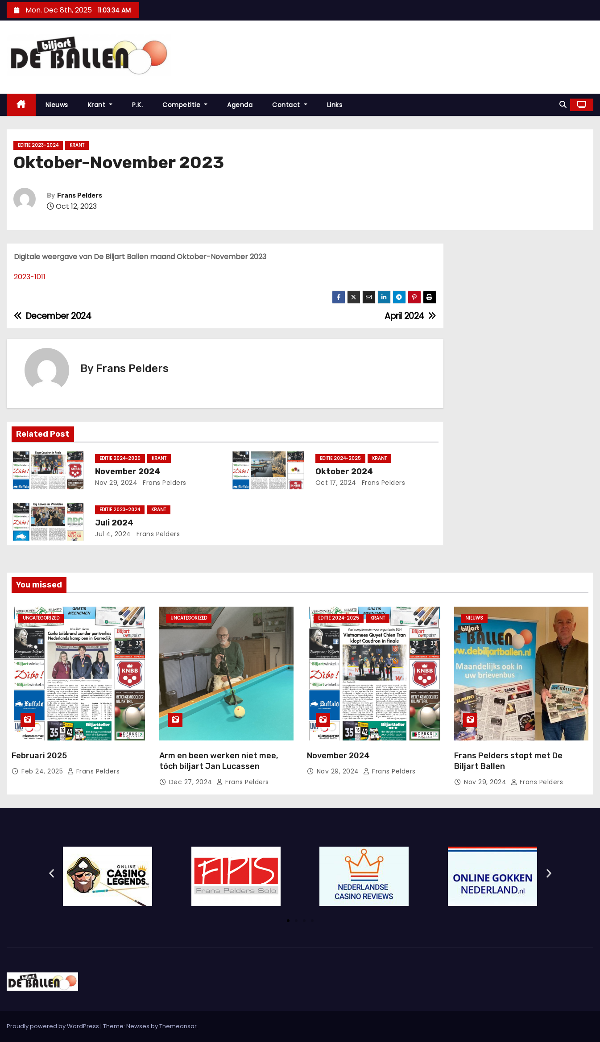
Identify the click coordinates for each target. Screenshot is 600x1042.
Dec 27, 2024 (192, 781)
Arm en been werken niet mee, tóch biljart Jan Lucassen (218, 761)
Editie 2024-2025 (120, 458)
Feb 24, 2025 (43, 771)
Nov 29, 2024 (116, 482)
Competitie (184, 104)
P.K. (137, 104)
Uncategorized (41, 618)
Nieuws (57, 104)
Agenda (239, 104)
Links (335, 104)
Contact (289, 104)
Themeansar (178, 1026)
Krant (100, 104)
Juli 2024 (114, 523)
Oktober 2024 (344, 471)
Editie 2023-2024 (38, 145)
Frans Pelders (79, 195)
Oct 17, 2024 (335, 482)
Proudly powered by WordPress (53, 1026)
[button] (563, 104)
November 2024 (127, 471)
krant (77, 145)
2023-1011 (30, 277)
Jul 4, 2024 (113, 533)
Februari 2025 (39, 756)
